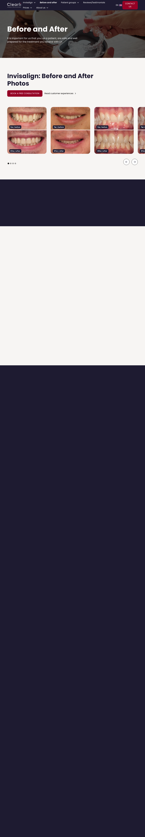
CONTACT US (130, 5)
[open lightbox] (27, 130)
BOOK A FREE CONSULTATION (24, 93)
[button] (29, 2)
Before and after (48, 2)
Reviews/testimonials (94, 2)
